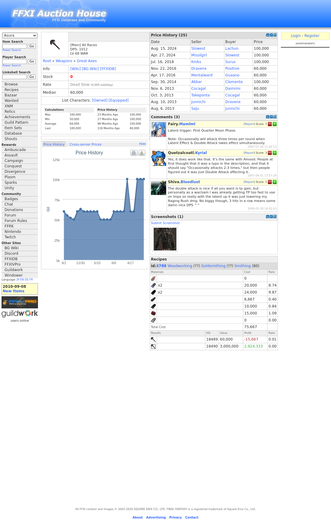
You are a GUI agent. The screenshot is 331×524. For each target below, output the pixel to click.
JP (18, 279)
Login (296, 36)
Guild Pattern (16, 122)
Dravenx (199, 68)
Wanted (12, 101)
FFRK (9, 226)
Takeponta (200, 95)
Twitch (10, 237)
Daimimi (233, 88)
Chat (9, 204)
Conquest (13, 166)
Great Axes (87, 61)
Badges (11, 199)
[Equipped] (119, 100)
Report (249, 124)
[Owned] (99, 100)
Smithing (242, 266)
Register (311, 36)
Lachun (231, 48)
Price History (53, 144)
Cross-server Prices (85, 144)
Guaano (232, 75)
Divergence (15, 172)
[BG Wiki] (90, 69)
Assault (11, 155)
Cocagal (198, 88)
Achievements (17, 117)
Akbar (196, 82)
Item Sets (13, 128)
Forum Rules (16, 221)
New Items (13, 291)
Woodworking (180, 266)
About (137, 517)
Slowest (198, 48)
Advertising (156, 517)
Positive (232, 68)
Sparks (11, 182)
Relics (10, 111)
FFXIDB (11, 259)
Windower (14, 275)
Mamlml (187, 124)
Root (47, 61)
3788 (161, 266)
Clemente (234, 82)
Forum (10, 215)
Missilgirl (199, 55)
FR (31, 279)
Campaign (14, 161)
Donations (14, 210)
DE (27, 279)
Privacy (175, 517)
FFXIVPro (13, 264)
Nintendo (13, 232)
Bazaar (11, 95)
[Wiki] (75, 69)
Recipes (12, 90)
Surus (230, 62)
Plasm (10, 177)
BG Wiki (12, 248)
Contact (192, 517)
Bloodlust (190, 182)
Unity (9, 188)
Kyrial (201, 153)
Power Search (11, 50)
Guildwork (14, 270)
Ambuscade (15, 150)
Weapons (64, 61)
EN (22, 279)
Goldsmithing (213, 266)
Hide (142, 144)
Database (13, 133)
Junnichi (198, 102)
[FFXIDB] (108, 69)
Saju (195, 108)
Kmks (196, 62)
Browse (11, 84)
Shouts (11, 139)
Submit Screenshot (165, 223)
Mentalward (202, 75)
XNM (9, 106)
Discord (11, 253)
